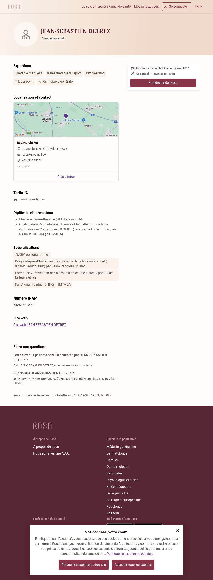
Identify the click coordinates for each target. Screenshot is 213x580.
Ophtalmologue (117, 467)
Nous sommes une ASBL (51, 453)
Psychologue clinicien (122, 480)
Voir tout (112, 513)
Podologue (114, 507)
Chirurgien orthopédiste (123, 500)
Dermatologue (116, 453)
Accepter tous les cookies (133, 565)
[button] (177, 530)
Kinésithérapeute (118, 487)
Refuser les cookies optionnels (83, 565)
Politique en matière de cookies (129, 554)
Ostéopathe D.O (117, 493)
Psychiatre (114, 473)
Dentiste (112, 460)
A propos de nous (46, 447)
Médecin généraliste (121, 447)
